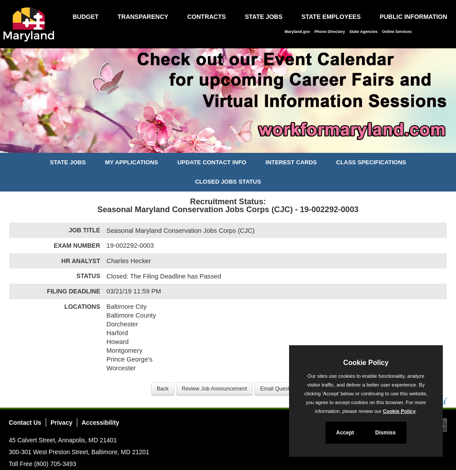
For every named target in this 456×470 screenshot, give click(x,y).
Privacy (61, 422)
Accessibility (100, 422)
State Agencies (363, 31)
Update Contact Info (211, 162)
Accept (345, 433)
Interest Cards (291, 162)
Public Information (413, 16)
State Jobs (263, 16)
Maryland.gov (297, 31)
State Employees (331, 16)
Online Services (397, 31)
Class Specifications (371, 162)
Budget (85, 16)
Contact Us (25, 422)
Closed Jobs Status (228, 181)
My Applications (131, 162)
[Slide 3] (238, 144)
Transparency (142, 16)
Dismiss (385, 433)
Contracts (206, 16)
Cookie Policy (365, 362)
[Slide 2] (228, 144)
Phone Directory (330, 31)
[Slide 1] (218, 144)
